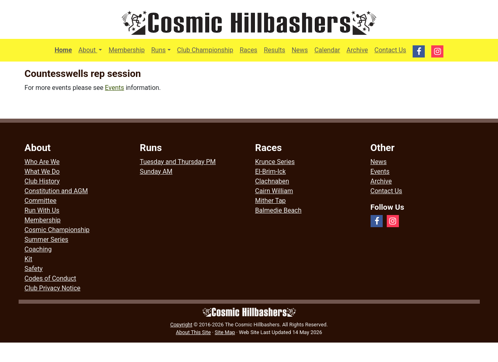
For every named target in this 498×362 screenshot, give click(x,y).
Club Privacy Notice (53, 288)
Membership (126, 50)
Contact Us (391, 50)
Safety (34, 269)
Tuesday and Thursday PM (178, 162)
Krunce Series (275, 162)
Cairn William (274, 191)
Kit (28, 259)
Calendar (327, 50)
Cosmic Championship (57, 230)
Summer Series (46, 239)
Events (114, 88)
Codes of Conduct (50, 278)
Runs (158, 50)
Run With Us (42, 210)
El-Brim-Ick (270, 171)
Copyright (181, 325)
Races (248, 50)
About (92, 49)
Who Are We (42, 162)
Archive (357, 50)
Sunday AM (156, 171)
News (300, 50)
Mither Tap (270, 200)
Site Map (225, 332)
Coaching (38, 249)
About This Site (193, 332)
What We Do (42, 171)
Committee (41, 200)
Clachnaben (272, 181)
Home (63, 50)
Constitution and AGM (56, 191)
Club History (42, 181)
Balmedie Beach (278, 210)
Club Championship (205, 50)
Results (274, 50)
